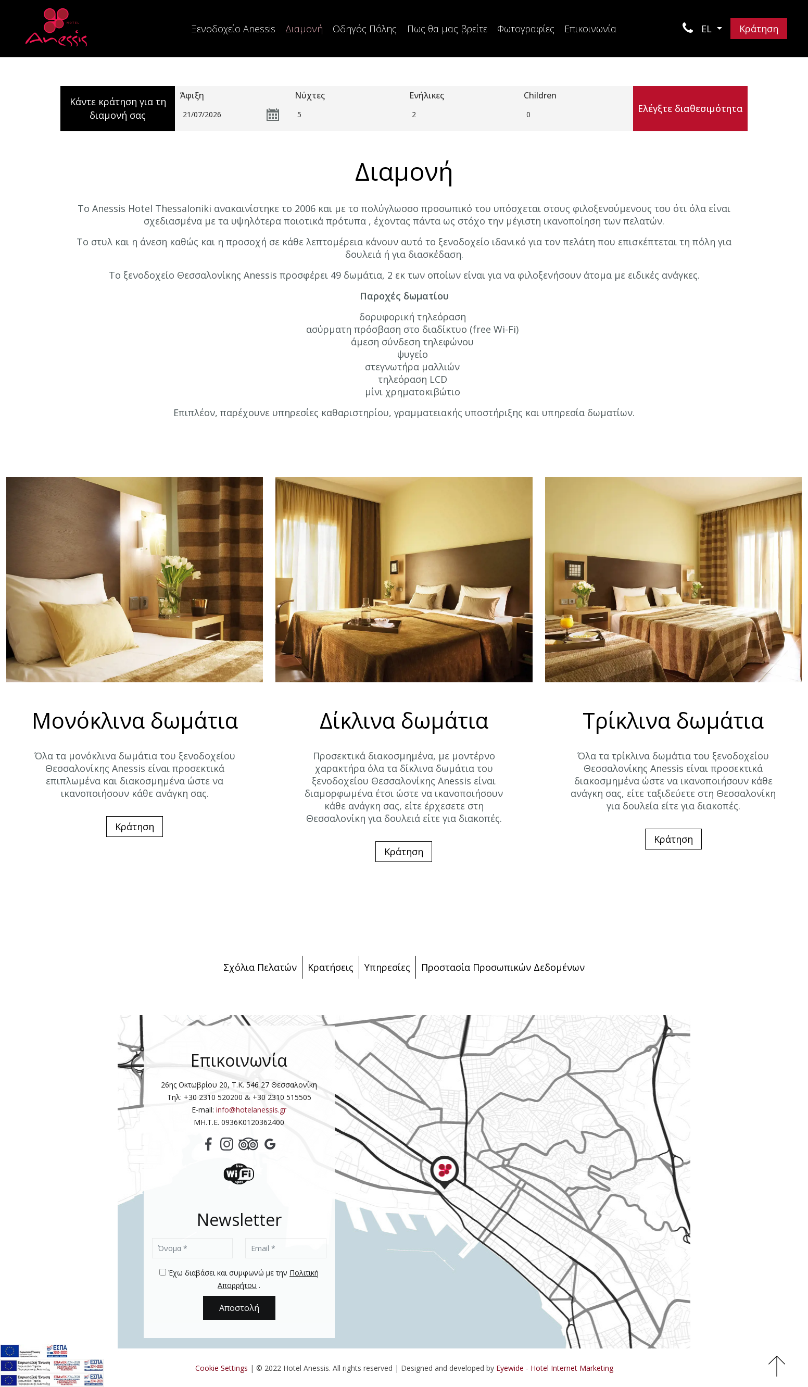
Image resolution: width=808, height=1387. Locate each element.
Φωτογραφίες (525, 28)
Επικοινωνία (590, 28)
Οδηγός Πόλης (365, 28)
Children (540, 95)
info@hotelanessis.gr (251, 1110)
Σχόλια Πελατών (260, 967)
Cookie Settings (221, 1368)
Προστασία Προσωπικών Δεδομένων (503, 967)
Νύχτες (310, 95)
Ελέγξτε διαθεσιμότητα (690, 108)
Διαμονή (304, 28)
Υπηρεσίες (387, 967)
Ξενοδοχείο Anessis (233, 28)
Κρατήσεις (331, 967)
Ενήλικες (426, 95)
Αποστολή (239, 1308)
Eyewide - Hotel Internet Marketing (554, 1368)
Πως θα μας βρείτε (447, 28)
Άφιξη (192, 95)
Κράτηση (758, 28)
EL (707, 28)
